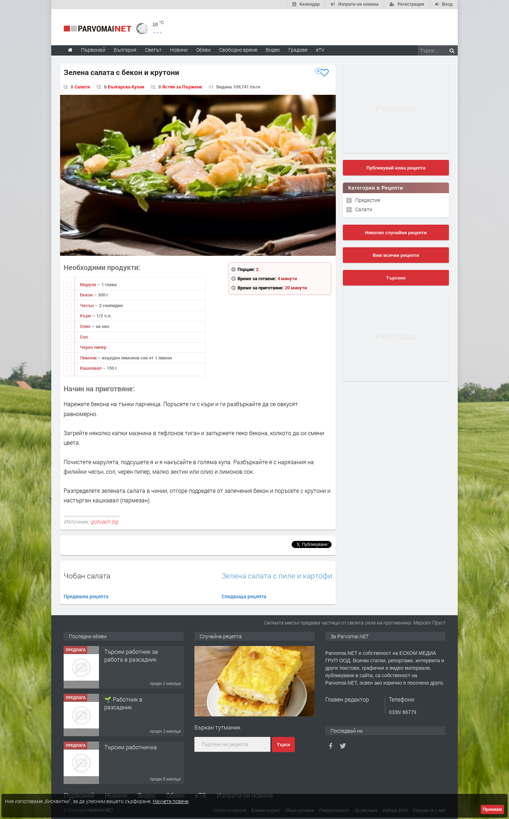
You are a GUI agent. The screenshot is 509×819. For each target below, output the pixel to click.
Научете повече (170, 801)
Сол (84, 337)
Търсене (396, 278)
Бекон (87, 295)
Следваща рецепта (244, 596)
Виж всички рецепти (396, 255)
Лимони (89, 357)
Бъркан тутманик (217, 727)
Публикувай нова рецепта (395, 168)
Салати (82, 86)
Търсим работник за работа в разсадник (131, 655)
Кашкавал (91, 368)
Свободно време (238, 49)
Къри (86, 315)
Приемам (492, 809)
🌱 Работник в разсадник (123, 703)
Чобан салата (87, 576)
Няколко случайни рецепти (396, 232)
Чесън (87, 305)
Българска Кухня (126, 86)
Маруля (88, 284)
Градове (298, 49)
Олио (86, 326)
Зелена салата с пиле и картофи (277, 575)
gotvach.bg (104, 521)
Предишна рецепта (86, 596)
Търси (283, 744)
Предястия (367, 200)
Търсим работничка (130, 747)
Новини (179, 49)
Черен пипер (93, 347)
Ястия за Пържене (182, 86)
